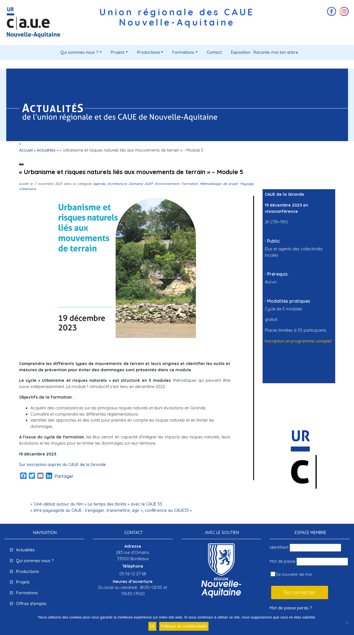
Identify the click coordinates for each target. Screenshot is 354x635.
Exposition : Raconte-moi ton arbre (264, 52)
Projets (117, 52)
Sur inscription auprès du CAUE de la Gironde (62, 464)
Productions (148, 52)
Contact (214, 52)
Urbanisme (27, 189)
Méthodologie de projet (219, 184)
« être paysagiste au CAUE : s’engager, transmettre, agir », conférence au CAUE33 (109, 510)
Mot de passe (282, 561)
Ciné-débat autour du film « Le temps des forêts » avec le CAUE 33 (98, 504)
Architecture (117, 184)
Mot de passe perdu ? (291, 608)
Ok (152, 626)
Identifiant (279, 547)
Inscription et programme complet (298, 341)
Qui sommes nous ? (79, 52)
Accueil (26, 150)
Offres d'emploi (31, 603)
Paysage (246, 184)
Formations (183, 52)
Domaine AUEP (141, 184)
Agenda (99, 184)
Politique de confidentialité (184, 626)
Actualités (46, 150)
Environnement (167, 184)
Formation (189, 184)
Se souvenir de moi (291, 574)
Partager (63, 476)
